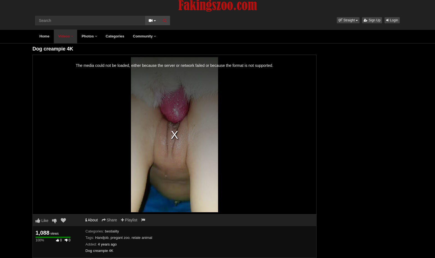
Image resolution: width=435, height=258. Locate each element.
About (91, 220)
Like (42, 220)
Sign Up (372, 20)
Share (109, 220)
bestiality (112, 231)
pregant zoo (120, 238)
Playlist (129, 220)
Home (44, 36)
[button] (348, 20)
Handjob (101, 238)
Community (144, 36)
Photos (89, 36)
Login (392, 20)
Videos (65, 36)
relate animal (141, 238)
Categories (115, 36)
